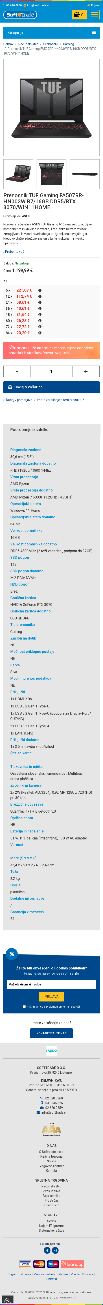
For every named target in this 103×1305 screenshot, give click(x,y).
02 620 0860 (12, 5)
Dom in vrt (51, 1205)
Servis (51, 1221)
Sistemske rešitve (51, 1230)
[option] (51, 1051)
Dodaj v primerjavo (19, 400)
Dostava (87, 1274)
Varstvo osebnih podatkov (51, 1274)
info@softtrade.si (36, 5)
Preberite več (13, 251)
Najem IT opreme (51, 1226)
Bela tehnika (51, 1196)
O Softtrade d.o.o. (51, 1152)
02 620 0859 (51, 1108)
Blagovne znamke (51, 1166)
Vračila (75, 1274)
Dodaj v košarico (25, 387)
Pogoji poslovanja (19, 1274)
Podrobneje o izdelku (29, 429)
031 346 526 (51, 1103)
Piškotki (51, 1279)
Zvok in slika (51, 1191)
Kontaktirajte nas (51, 1033)
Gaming (68, 44)
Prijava (94, 5)
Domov (8, 44)
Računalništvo (28, 44)
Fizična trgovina (51, 1156)
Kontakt (51, 1171)
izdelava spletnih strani (43, 1297)
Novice (51, 1161)
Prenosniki (50, 44)
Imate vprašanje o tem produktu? (60, 400)
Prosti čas (52, 1200)
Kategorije (51, 32)
